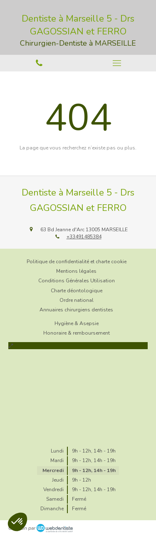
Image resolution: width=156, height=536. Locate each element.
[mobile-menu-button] (117, 63)
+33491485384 (84, 236)
